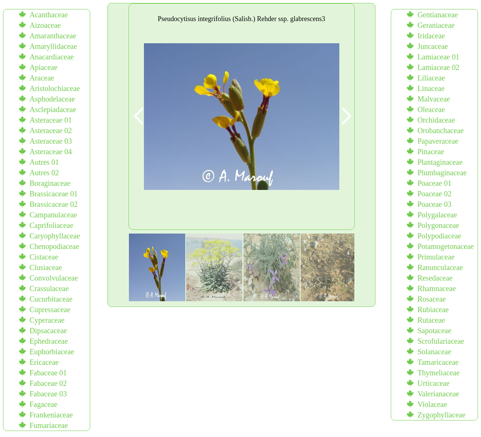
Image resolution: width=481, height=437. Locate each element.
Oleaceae (431, 109)
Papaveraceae (437, 141)
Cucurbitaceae (50, 299)
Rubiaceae (433, 309)
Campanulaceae (53, 215)
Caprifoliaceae (51, 225)
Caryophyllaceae (54, 236)
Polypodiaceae (439, 236)
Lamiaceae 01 (438, 57)
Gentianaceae (437, 15)
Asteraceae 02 (50, 130)
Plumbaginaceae (442, 172)
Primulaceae (436, 257)
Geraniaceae (436, 25)
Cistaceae (43, 257)
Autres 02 (44, 172)
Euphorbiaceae (51, 351)
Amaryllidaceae (53, 46)
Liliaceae (431, 78)
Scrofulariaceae (440, 341)
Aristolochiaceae (54, 88)
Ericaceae (44, 362)
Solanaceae (434, 351)
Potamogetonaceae (445, 246)
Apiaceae (43, 67)
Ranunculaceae (440, 267)
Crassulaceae (48, 288)
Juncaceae (432, 46)
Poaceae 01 (434, 183)
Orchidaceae (436, 120)
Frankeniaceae (51, 415)
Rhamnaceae (436, 288)
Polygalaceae (437, 215)
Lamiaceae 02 (438, 67)
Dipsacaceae (48, 330)
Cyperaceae (46, 320)
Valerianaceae (438, 394)
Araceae (41, 78)
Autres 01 (44, 162)
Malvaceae (433, 99)
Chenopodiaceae (54, 246)
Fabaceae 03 (48, 394)
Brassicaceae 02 (53, 204)
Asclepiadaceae (52, 109)
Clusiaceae (45, 267)
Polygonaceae (438, 225)
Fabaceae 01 (48, 373)
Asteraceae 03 (50, 141)
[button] (345, 116)
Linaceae (431, 88)
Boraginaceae (49, 183)
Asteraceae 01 (50, 120)
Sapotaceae (434, 330)
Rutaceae (431, 320)
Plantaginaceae (440, 162)
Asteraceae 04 (50, 151)
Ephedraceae (48, 341)
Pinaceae (430, 151)
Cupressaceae (49, 309)
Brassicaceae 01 (53, 194)
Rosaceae (431, 299)
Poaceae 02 (434, 194)
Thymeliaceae (438, 373)
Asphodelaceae (52, 99)
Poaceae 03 (434, 204)
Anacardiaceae (51, 57)
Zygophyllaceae (441, 415)
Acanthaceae (48, 15)
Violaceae (432, 404)
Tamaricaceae (438, 362)
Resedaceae (434, 278)
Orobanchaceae (440, 130)
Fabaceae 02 (48, 383)
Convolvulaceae (53, 278)
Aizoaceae (45, 25)
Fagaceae (43, 404)
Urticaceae (433, 383)
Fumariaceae (48, 425)
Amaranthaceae (52, 36)
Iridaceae (431, 36)
